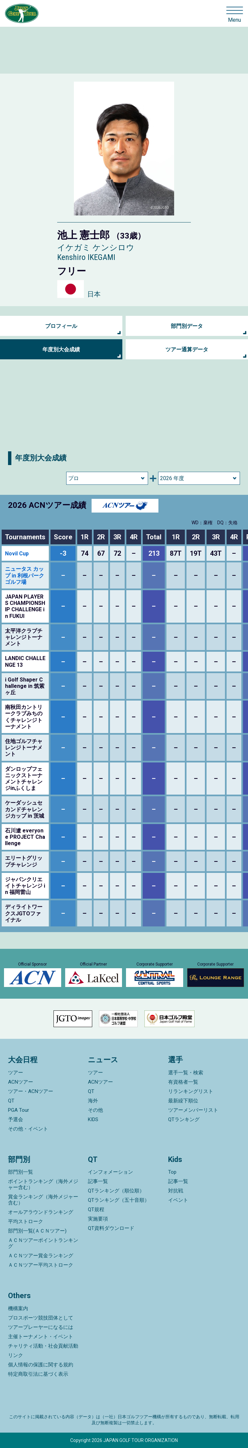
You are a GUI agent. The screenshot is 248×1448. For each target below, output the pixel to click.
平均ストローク (25, 1221)
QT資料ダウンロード (111, 1228)
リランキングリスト (190, 1091)
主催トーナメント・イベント (40, 1337)
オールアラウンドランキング (40, 1212)
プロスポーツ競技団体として (40, 1318)
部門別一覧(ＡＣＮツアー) (37, 1231)
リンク (15, 1355)
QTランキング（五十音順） (118, 1200)
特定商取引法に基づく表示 (38, 1374)
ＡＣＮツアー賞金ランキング (40, 1256)
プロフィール (61, 326)
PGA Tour (18, 1110)
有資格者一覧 (183, 1082)
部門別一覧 (20, 1172)
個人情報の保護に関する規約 (40, 1365)
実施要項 (98, 1219)
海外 (93, 1101)
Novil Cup (17, 553)
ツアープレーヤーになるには (40, 1327)
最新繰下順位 (183, 1101)
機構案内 (18, 1308)
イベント (178, 1200)
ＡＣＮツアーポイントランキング (43, 1243)
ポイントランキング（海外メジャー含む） (43, 1184)
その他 (95, 1110)
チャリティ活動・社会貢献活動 (43, 1346)
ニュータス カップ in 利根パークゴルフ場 (24, 575)
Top (172, 1172)
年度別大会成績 (61, 349)
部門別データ (187, 326)
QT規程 (96, 1209)
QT (11, 1101)
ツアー (15, 1073)
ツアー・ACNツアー (30, 1091)
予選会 (15, 1119)
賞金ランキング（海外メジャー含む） (43, 1200)
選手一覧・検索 (185, 1073)
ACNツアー (20, 1082)
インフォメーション (110, 1172)
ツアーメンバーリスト (193, 1110)
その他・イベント (28, 1129)
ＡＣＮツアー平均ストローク (40, 1265)
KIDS (93, 1119)
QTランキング (184, 1119)
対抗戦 (175, 1191)
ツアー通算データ (186, 349)
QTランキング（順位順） (116, 1191)
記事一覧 (98, 1181)
